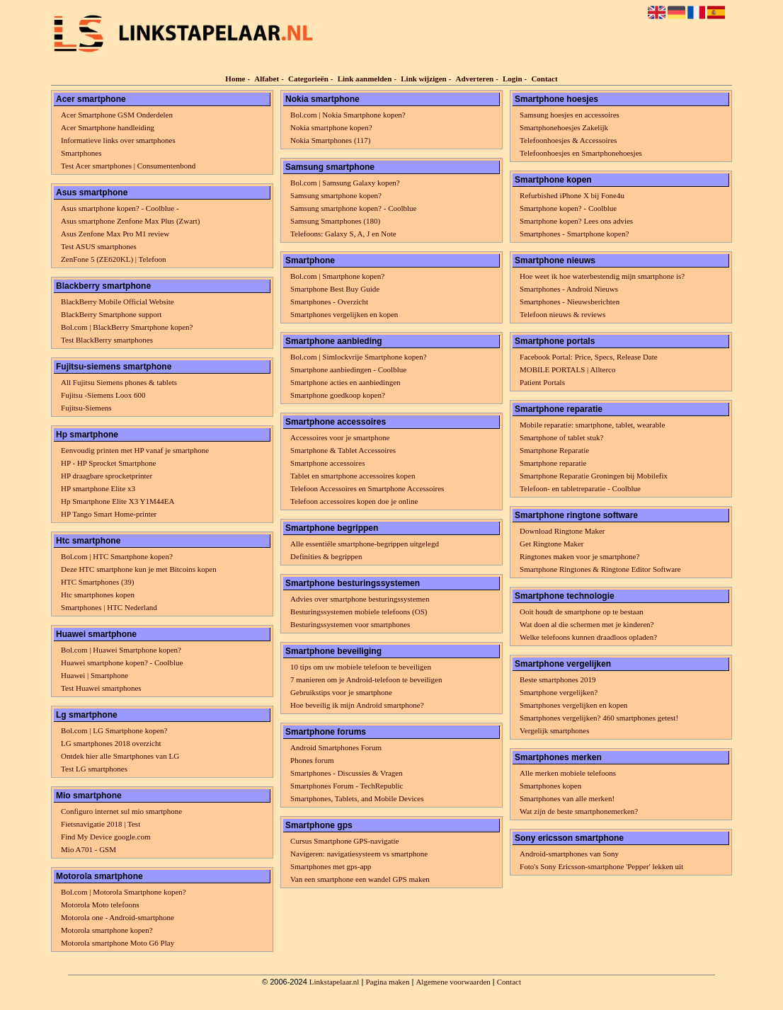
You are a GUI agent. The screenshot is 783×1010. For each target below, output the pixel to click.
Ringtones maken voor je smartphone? (579, 556)
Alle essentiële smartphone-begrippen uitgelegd (364, 543)
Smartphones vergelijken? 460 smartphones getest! (599, 717)
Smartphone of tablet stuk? (561, 437)
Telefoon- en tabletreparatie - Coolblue (580, 488)
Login (512, 78)
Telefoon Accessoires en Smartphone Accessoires (367, 488)
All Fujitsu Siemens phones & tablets (119, 382)
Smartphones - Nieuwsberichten (569, 301)
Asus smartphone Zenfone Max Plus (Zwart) (130, 221)
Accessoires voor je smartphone (339, 437)
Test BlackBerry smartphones (107, 339)
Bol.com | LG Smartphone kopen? (114, 730)
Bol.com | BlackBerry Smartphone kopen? (127, 327)
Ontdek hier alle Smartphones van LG (120, 756)
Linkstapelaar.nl (334, 981)
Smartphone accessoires (327, 463)
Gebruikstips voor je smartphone (341, 692)
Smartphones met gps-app (330, 866)
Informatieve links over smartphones (118, 140)
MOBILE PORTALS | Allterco (567, 369)
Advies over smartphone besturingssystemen (359, 599)
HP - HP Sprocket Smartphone (108, 463)
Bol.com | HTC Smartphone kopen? (117, 556)
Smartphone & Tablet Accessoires (343, 450)
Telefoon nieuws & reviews (562, 314)
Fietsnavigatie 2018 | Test (100, 824)
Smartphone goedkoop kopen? (337, 395)
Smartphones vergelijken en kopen (344, 314)
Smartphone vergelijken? (559, 692)
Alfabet (266, 78)
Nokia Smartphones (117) (330, 140)
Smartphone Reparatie (554, 450)
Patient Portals (542, 382)
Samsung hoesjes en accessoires (569, 114)
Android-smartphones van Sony (569, 853)
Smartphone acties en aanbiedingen (345, 382)
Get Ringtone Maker (551, 543)
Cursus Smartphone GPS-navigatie (344, 841)
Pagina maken (387, 981)
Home (235, 78)
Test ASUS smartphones (99, 246)
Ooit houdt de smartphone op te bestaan (582, 611)
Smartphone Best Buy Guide (334, 289)
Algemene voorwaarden (453, 981)
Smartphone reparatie (553, 463)
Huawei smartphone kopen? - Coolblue (122, 662)
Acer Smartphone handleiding (107, 127)
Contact (544, 78)
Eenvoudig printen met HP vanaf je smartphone (135, 450)
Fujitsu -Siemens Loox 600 (103, 395)
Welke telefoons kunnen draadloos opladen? (588, 637)
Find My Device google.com (105, 836)
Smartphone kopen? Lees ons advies (576, 221)
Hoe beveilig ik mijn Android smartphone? (357, 705)
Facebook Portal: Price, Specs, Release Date (589, 356)
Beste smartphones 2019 (558, 679)
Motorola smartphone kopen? (107, 930)
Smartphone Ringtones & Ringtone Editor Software (600, 569)
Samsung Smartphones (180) (335, 221)
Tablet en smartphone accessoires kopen (352, 475)
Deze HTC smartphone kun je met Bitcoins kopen (139, 569)
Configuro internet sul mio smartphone (121, 811)
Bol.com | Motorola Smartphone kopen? (123, 892)
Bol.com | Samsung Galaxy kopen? (345, 182)
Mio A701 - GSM (88, 849)
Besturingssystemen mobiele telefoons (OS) (358, 611)
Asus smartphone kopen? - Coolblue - (120, 208)
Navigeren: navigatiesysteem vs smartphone (359, 853)
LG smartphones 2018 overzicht (111, 743)
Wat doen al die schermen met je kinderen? (586, 624)
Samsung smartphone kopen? (336, 195)
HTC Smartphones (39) (97, 582)
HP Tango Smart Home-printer (108, 514)
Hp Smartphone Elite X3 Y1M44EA (117, 501)
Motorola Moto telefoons (100, 904)
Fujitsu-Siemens (86, 407)
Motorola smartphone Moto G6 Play (117, 943)
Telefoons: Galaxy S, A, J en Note (343, 233)
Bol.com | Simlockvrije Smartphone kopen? (358, 356)
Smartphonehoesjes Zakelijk (564, 127)
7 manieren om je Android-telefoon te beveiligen (366, 679)
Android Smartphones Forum (336, 747)
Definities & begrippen (326, 556)
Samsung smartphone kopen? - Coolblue (353, 208)
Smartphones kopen (550, 785)
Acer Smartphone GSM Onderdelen (117, 114)
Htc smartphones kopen (98, 594)
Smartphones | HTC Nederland (109, 607)
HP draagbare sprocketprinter (106, 475)
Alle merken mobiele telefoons (568, 773)
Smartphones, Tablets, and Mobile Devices (356, 798)
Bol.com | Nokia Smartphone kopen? (348, 114)
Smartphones (81, 153)
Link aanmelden (365, 78)
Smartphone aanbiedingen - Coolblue (348, 369)
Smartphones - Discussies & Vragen (346, 773)
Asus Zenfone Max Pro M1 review (115, 233)
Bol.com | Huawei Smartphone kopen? (121, 649)
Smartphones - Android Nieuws (569, 289)
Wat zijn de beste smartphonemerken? (579, 811)
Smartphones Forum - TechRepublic (346, 785)
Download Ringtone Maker (562, 531)
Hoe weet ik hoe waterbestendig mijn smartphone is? (602, 276)
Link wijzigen (423, 78)
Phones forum (311, 760)
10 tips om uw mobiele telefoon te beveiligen (360, 666)
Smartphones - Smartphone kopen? (574, 233)
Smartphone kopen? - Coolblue (568, 208)
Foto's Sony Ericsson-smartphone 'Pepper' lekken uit (601, 866)
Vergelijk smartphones (554, 730)
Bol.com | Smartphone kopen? (337, 276)
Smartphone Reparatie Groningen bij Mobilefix (594, 475)
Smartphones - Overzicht (329, 301)
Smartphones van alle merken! (567, 798)
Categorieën (308, 78)
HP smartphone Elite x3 (98, 488)
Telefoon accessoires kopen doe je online (354, 501)
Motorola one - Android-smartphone (117, 917)
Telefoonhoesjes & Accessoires (568, 140)
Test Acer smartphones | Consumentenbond (128, 165)
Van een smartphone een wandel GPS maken (360, 879)
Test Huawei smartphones (101, 688)
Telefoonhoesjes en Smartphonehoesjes (581, 153)
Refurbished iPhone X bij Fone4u (572, 195)
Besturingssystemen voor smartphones (350, 624)
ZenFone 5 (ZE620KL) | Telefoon (113, 259)
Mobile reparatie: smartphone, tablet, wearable (592, 424)
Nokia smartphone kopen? (331, 127)
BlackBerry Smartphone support (111, 314)
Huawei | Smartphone (94, 675)
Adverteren (475, 78)
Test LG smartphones (94, 768)
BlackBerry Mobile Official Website (117, 301)
